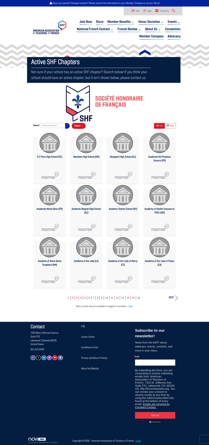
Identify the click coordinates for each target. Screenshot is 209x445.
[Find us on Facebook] (33, 357)
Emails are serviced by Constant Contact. (152, 406)
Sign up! (155, 415)
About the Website (90, 368)
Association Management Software (43, 440)
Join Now (85, 22)
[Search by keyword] (53, 125)
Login (130, 306)
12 (117, 297)
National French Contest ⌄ (95, 29)
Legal (133, 441)
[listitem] (49, 157)
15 (133, 297)
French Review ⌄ (129, 29)
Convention (172, 29)
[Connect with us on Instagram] (49, 357)
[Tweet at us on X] (38, 357)
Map (170, 125)
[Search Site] (174, 11)
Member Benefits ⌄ (120, 22)
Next (173, 298)
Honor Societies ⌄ (151, 22)
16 (138, 297)
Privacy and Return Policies (94, 358)
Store (99, 22)
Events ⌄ (174, 22)
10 (106, 297)
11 (112, 297)
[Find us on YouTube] (54, 357)
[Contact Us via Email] (60, 357)
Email (137, 357)
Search (36, 125)
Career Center (88, 337)
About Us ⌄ (153, 29)
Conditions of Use (89, 347)
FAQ (83, 326)
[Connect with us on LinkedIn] (43, 357)
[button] (67, 126)
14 (128, 297)
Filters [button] (78, 126)
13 (122, 297)
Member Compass (134, 3)
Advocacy (174, 36)
